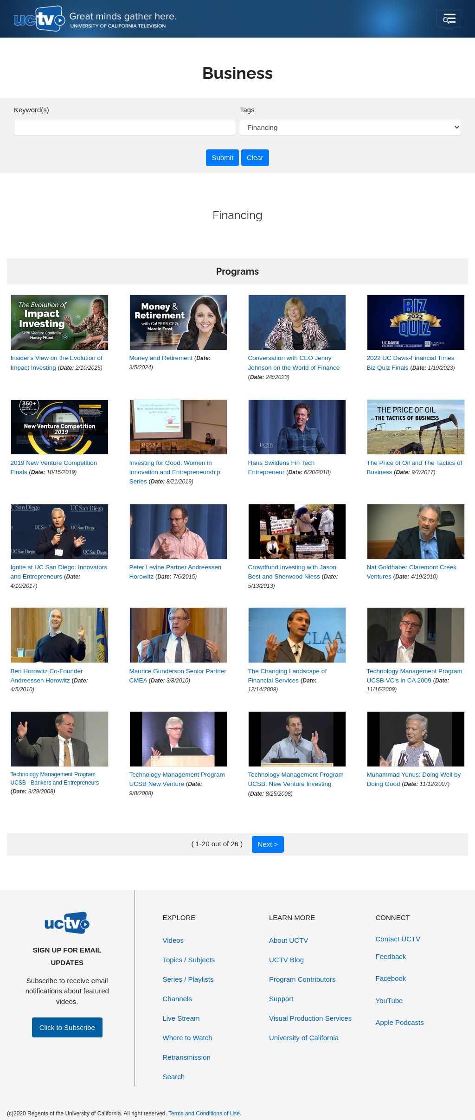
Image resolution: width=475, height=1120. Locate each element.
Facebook (391, 978)
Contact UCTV (398, 939)
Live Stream (181, 1018)
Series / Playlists (188, 979)
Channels (177, 999)
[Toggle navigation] (448, 18)
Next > (268, 844)
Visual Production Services (310, 1018)
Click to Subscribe (67, 1027)
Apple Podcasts (400, 1022)
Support (281, 999)
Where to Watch (187, 1038)
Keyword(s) (31, 110)
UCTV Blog (286, 960)
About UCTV (288, 940)
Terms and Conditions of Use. (204, 1113)
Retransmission (187, 1057)
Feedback (391, 956)
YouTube (389, 1000)
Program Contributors (302, 979)
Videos (173, 940)
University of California (304, 1038)
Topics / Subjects (189, 960)
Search (174, 1077)
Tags (247, 110)
